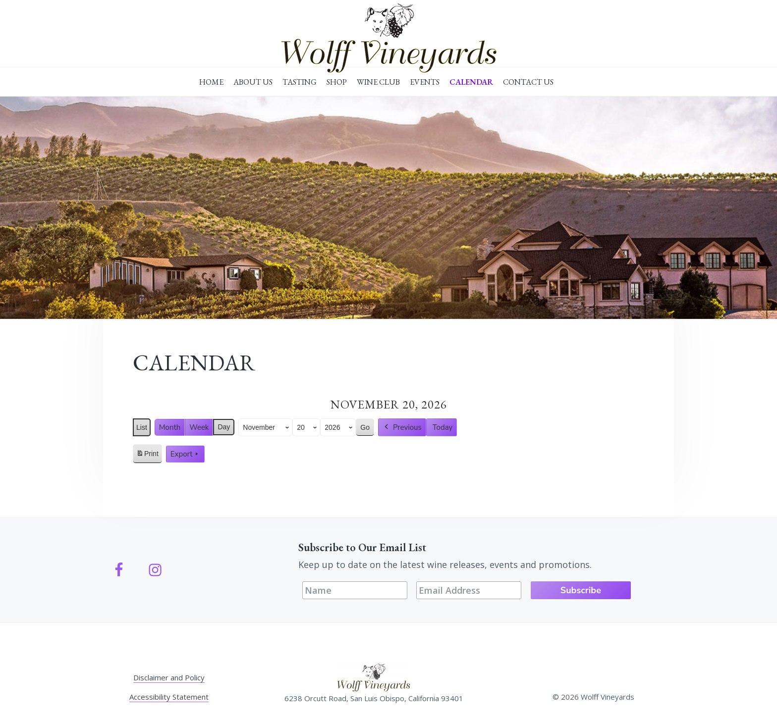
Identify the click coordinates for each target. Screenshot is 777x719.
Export (185, 454)
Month (169, 427)
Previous (402, 427)
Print (147, 455)
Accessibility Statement (169, 697)
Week (199, 427)
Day (224, 427)
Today (443, 427)
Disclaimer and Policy (169, 677)
